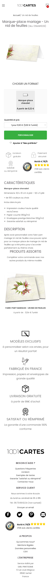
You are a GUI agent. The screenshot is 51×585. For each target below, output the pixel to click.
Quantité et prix (11, 120)
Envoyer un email (25, 507)
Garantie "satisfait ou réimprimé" (25, 478)
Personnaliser (25, 135)
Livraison (25, 472)
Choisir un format (25, 84)
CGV (25, 551)
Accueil (16, 15)
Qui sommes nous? (25, 541)
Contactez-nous (25, 481)
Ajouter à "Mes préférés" (23, 143)
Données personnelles (25, 548)
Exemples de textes (25, 475)
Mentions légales (25, 545)
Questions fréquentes (25, 468)
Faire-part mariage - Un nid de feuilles (25, 308)
